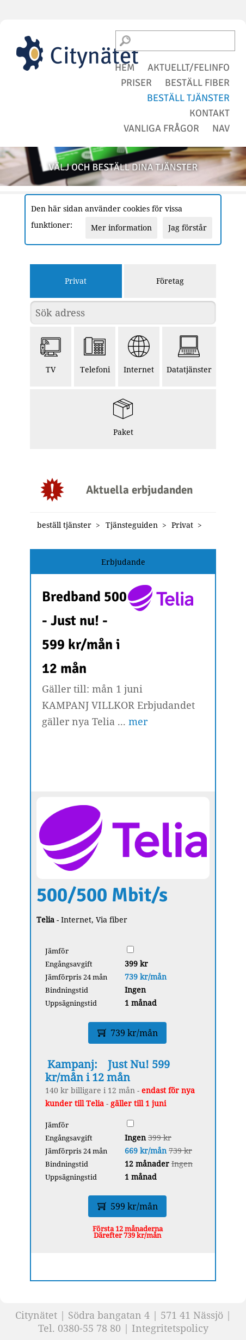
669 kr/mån (146, 1150)
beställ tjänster (188, 98)
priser (136, 83)
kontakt (209, 113)
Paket (123, 417)
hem (124, 67)
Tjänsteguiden (132, 525)
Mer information (121, 227)
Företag (170, 281)
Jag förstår (187, 227)
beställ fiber (197, 83)
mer (137, 721)
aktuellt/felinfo (188, 67)
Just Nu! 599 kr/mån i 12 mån (107, 1071)
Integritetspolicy (170, 1328)
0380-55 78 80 (89, 1328)
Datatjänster (189, 355)
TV (50, 355)
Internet (139, 355)
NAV (221, 128)
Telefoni (95, 355)
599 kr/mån (127, 1206)
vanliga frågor (161, 128)
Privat (76, 281)
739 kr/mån (146, 976)
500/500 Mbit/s (102, 895)
